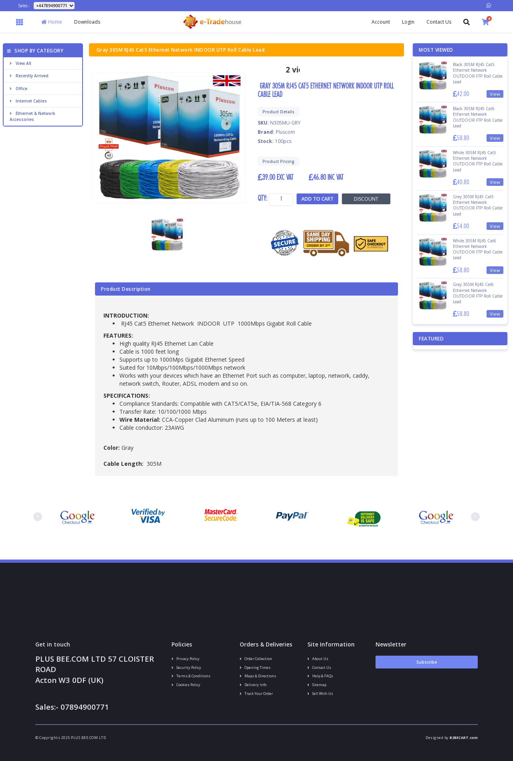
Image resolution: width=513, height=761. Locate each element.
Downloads (87, 21)
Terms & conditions (191, 675)
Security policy (186, 667)
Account (381, 21)
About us (317, 658)
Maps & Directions (258, 675)
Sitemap (316, 684)
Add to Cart (317, 198)
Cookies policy (186, 684)
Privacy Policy (186, 658)
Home (51, 21)
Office (18, 88)
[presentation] (37, 516)
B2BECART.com (464, 737)
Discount (366, 198)
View (495, 94)
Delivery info (253, 684)
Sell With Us (320, 693)
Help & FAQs (320, 675)
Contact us (319, 667)
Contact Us (438, 21)
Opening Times (255, 667)
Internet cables (28, 101)
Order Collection (256, 658)
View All (20, 63)
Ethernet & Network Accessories (32, 116)
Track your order (256, 693)
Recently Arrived (29, 76)
